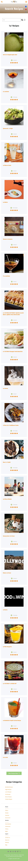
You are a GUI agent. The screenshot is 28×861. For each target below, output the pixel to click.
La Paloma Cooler (7, 165)
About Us (7, 840)
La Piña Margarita (7, 646)
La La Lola (5, 757)
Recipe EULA (21, 855)
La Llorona (5, 388)
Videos (6, 810)
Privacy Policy (7, 855)
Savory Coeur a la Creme (9, 536)
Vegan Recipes (8, 789)
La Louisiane (6, 91)
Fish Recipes (7, 794)
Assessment (7, 817)
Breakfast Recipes (9, 787)
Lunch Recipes (8, 792)
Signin (6, 831)
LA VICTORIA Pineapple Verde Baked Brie (12, 351)
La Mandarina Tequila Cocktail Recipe (12, 720)
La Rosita (5, 609)
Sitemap (7, 842)
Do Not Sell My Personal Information (14, 856)
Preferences (7, 826)
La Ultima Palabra (7, 499)
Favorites (7, 815)
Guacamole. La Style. (8, 128)
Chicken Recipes (8, 799)
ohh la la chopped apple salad (10, 54)
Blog (6, 844)
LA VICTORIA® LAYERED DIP (9, 683)
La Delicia (5, 202)
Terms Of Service (14, 855)
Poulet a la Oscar (7, 573)
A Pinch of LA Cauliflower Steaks (10, 425)
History (6, 828)
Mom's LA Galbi (6, 462)
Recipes (6, 813)
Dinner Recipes (8, 796)
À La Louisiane (6, 276)
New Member (8, 824)
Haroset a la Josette (7, 239)
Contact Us (7, 837)
